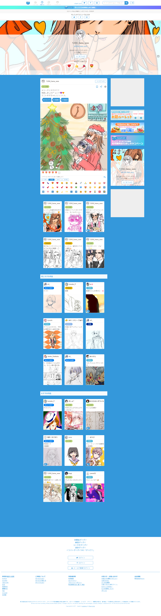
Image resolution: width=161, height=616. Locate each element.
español (4, 580)
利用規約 (71, 578)
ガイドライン (72, 580)
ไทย (3, 591)
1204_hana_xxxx (80, 43)
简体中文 (5, 587)
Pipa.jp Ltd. (92, 606)
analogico (84, 606)
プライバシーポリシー (75, 582)
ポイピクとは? (39, 578)
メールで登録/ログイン (80, 567)
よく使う (44, 180)
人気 (51, 180)
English (4, 578)
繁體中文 (5, 589)
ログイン (80, 557)
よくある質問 (106, 582)
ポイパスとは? (39, 582)
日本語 (4, 595)
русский (4, 593)
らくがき (45, 87)
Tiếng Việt (5, 582)
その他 (65, 180)
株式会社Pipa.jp (139, 578)
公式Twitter (105, 580)
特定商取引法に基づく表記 (76, 585)
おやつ (58, 180)
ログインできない (107, 587)
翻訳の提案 (10, 576)
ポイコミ (104, 591)
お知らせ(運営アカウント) (109, 578)
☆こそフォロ (80, 56)
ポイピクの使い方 (40, 580)
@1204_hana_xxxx (80, 46)
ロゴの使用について (108, 589)
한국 (3, 585)
